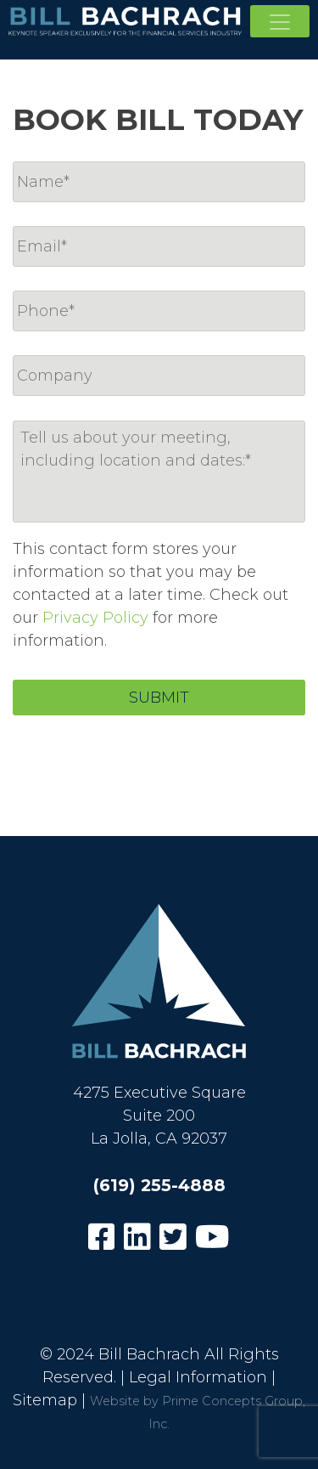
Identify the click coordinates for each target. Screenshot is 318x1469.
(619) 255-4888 (159, 1185)
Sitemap (45, 1400)
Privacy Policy (95, 617)
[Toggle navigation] (280, 21)
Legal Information (198, 1377)
